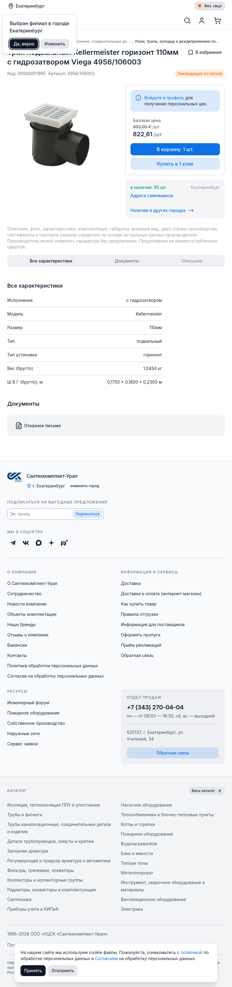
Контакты (17, 655)
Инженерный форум (28, 702)
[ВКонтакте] (25, 543)
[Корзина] (217, 21)
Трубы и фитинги (24, 814)
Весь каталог (207, 790)
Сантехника (19, 899)
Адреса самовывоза (151, 195)
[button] (55, 514)
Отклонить (63, 970)
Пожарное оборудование (33, 712)
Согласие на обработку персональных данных (55, 675)
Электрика (132, 909)
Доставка (131, 583)
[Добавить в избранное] (205, 52)
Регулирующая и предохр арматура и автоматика (59, 860)
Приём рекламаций (141, 645)
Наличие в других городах (162, 210)
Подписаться (87, 514)
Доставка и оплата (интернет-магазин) (161, 593)
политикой (192, 952)
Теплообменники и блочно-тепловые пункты (167, 814)
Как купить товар (138, 603)
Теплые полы (134, 863)
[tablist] (116, 261)
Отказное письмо (38, 425)
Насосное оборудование (146, 804)
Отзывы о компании (27, 634)
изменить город (84, 486)
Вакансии (17, 645)
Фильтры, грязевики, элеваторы (40, 870)
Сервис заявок (22, 743)
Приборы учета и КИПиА (33, 909)
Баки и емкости (137, 853)
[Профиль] (202, 21)
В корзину (175, 149)
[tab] (50, 261)
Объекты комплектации (31, 614)
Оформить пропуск (140, 634)
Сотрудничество (24, 593)
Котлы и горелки (138, 824)
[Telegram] (13, 543)
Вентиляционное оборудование (153, 899)
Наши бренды (21, 624)
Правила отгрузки (139, 614)
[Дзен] (51, 543)
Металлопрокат (137, 872)
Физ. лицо (210, 6)
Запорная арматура (27, 850)
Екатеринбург (26, 6)
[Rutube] (64, 543)
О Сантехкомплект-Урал (32, 583)
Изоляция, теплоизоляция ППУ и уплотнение (53, 804)
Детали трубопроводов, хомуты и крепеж (50, 841)
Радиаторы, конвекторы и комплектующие (51, 889)
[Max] (39, 543)
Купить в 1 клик (175, 164)
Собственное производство (36, 723)
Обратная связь (137, 655)
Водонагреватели (139, 843)
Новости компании (26, 603)
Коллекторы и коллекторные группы (45, 880)
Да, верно (24, 43)
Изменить (54, 43)
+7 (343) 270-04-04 (155, 707)
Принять (33, 970)
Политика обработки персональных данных (52, 665)
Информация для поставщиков (153, 624)
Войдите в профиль (164, 97)
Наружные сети (23, 733)
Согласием (107, 958)
